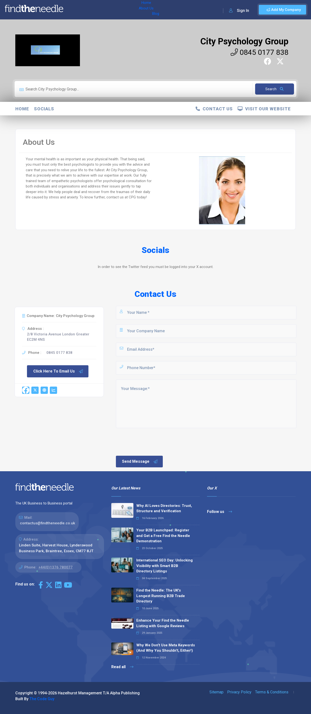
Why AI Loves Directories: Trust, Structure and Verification (164, 508)
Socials (44, 108)
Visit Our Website (264, 108)
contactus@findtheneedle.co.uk (47, 523)
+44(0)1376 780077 (55, 567)
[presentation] (152, 441)
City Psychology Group (244, 41)
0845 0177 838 (259, 52)
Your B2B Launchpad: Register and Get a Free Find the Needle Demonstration (163, 535)
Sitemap (216, 692)
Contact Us (214, 108)
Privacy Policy (239, 692)
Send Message (140, 461)
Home (74, 10)
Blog (109, 10)
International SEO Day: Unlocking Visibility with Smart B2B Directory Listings (164, 565)
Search (274, 89)
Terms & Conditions (271, 692)
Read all (122, 667)
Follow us (219, 511)
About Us (92, 10)
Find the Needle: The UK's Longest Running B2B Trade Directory (160, 595)
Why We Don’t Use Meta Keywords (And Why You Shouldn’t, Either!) (165, 648)
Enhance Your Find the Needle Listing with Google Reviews (162, 623)
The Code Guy (41, 699)
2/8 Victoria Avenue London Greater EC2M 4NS (58, 337)
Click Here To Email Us (58, 371)
